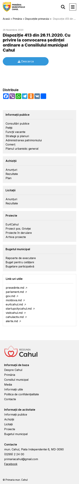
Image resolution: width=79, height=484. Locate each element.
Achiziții (9, 419)
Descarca (26, 61)
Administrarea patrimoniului (24, 140)
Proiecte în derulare (19, 233)
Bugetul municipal (16, 434)
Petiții (9, 127)
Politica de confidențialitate (21, 394)
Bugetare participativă (20, 266)
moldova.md (14, 300)
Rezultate (12, 174)
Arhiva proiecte (16, 237)
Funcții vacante (15, 132)
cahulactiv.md (15, 317)
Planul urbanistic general (22, 148)
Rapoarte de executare (21, 258)
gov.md (10, 296)
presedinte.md (15, 287)
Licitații (8, 424)
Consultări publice (17, 123)
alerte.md (12, 321)
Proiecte (9, 429)
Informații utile (13, 389)
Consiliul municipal (16, 379)
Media (8, 384)
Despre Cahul (13, 370)
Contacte (10, 399)
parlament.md (15, 292)
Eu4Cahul (12, 224)
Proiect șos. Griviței (18, 228)
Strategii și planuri (17, 136)
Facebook (10, 464)
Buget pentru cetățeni (20, 262)
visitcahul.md (14, 312)
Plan (8, 178)
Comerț (10, 144)
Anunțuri (11, 169)
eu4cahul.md (14, 304)
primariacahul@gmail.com (21, 459)
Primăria (9, 375)
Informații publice (15, 414)
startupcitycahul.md (19, 308)
